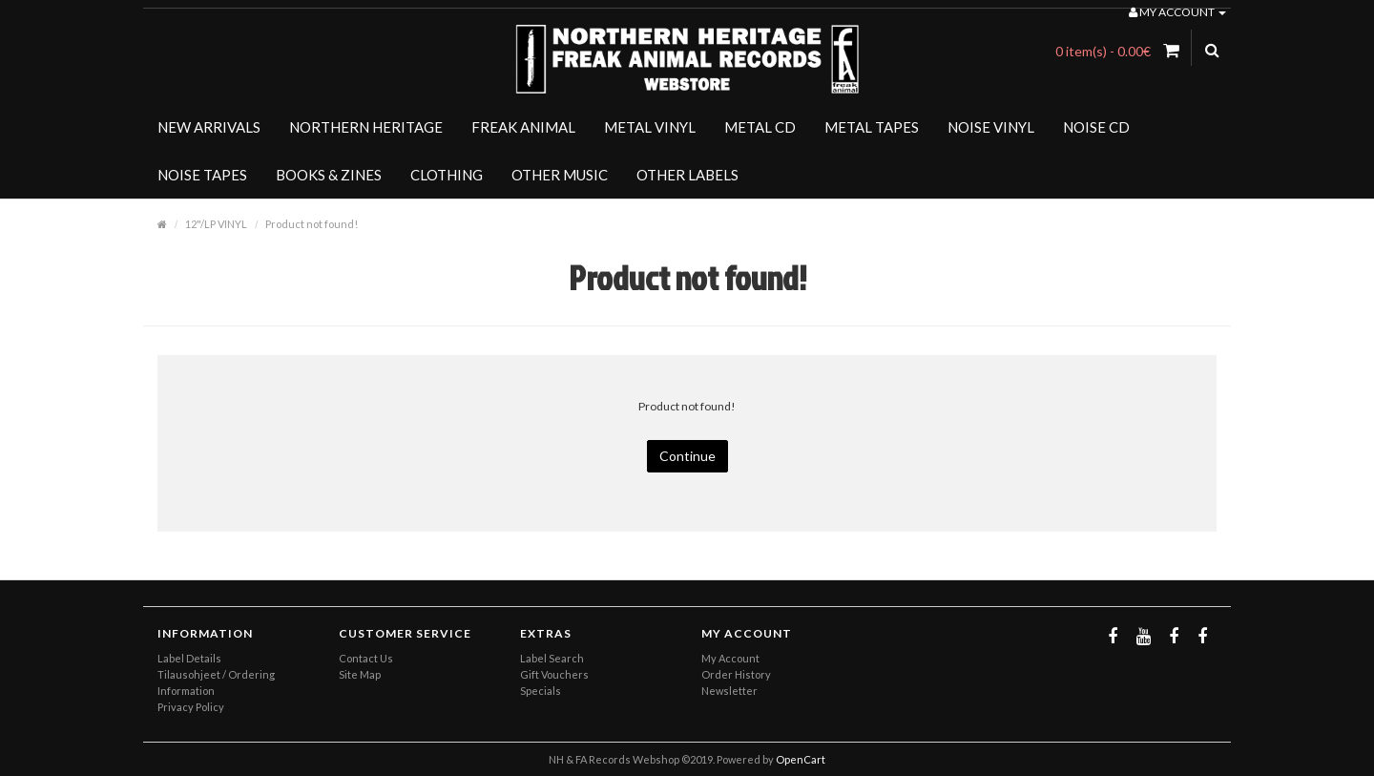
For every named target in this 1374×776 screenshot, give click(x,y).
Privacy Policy (190, 707)
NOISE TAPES (202, 174)
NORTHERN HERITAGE (366, 127)
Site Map (360, 674)
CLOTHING (446, 174)
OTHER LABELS (687, 174)
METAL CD (760, 127)
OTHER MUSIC (559, 174)
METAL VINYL (650, 127)
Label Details (189, 658)
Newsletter (729, 690)
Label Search (552, 658)
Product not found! (311, 224)
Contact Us (366, 658)
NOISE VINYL (990, 127)
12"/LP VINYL (216, 224)
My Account (730, 658)
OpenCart (800, 759)
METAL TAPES (871, 127)
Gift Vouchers (554, 674)
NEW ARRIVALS (208, 127)
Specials (540, 690)
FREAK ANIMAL (523, 127)
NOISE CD (1096, 127)
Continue (687, 456)
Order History (736, 674)
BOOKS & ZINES (329, 174)
